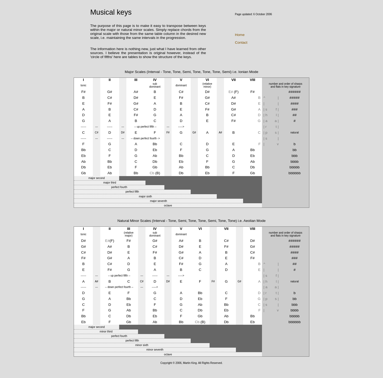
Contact (241, 42)
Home (239, 35)
